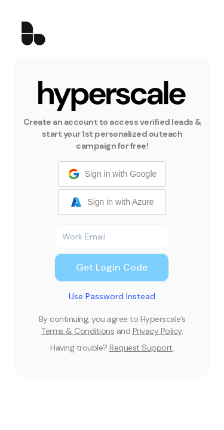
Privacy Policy (157, 330)
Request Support (141, 347)
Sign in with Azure (112, 202)
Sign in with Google (112, 174)
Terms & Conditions (77, 330)
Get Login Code (112, 267)
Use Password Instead (112, 296)
